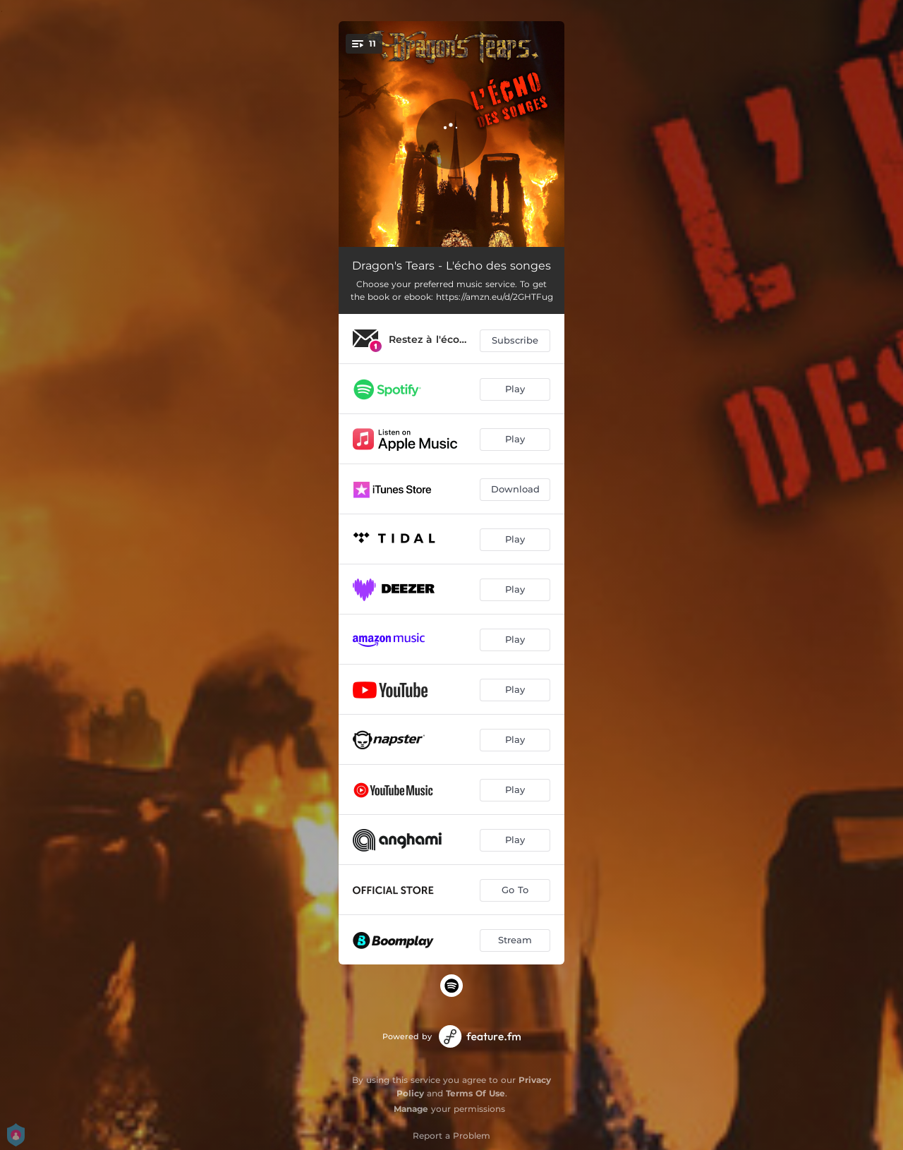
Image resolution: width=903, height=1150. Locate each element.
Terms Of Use (475, 1093)
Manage (411, 1108)
